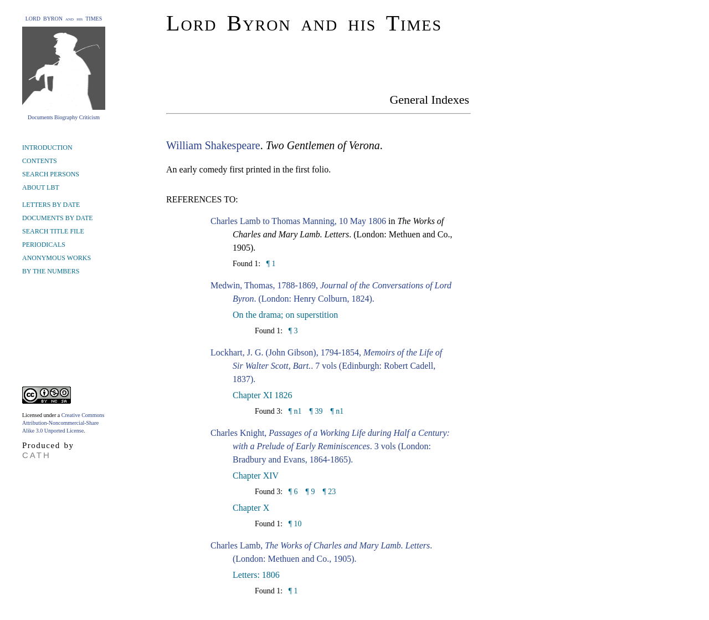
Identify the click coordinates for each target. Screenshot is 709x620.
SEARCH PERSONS (50, 174)
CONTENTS (39, 161)
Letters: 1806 (256, 575)
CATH (36, 455)
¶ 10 (293, 524)
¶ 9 (310, 491)
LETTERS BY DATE (51, 205)
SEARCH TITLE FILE (53, 231)
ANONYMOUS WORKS (56, 258)
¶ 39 (316, 411)
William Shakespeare (213, 145)
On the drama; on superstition (285, 314)
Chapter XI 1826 (262, 395)
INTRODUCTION (47, 147)
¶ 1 (269, 264)
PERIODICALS (43, 244)
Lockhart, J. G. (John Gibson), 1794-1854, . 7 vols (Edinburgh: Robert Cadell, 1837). (326, 366)
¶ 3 (291, 331)
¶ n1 (293, 411)
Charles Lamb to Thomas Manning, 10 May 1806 (298, 221)
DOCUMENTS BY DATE (57, 218)
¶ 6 (291, 491)
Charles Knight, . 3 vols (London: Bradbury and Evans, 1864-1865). (330, 446)
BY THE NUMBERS (50, 271)
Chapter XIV (256, 475)
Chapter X (251, 507)
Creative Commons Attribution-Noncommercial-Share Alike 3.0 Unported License (63, 423)
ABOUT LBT (40, 187)
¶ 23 (329, 491)
